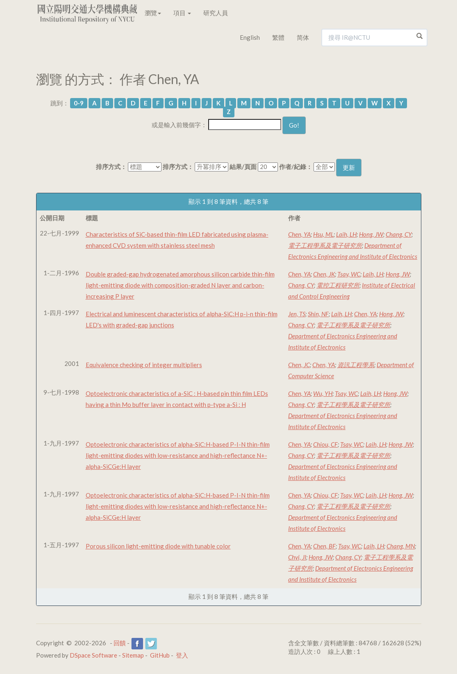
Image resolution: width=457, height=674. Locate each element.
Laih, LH (346, 234)
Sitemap (133, 655)
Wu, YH (322, 393)
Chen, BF (324, 546)
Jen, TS (296, 314)
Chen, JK (324, 274)
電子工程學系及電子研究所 (325, 245)
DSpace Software (93, 655)
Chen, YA (299, 234)
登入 (182, 655)
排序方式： (111, 166)
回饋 (120, 643)
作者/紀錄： (295, 166)
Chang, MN (401, 546)
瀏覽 (153, 12)
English (250, 37)
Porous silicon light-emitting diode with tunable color (158, 546)
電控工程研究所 (337, 285)
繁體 (278, 37)
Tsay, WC (348, 274)
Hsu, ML (323, 234)
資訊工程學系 (355, 364)
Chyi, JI (297, 557)
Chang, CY (399, 234)
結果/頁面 (243, 166)
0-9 (79, 103)
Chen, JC (299, 364)
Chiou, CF (325, 444)
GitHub (160, 655)
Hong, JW (371, 234)
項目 (182, 12)
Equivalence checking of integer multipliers (144, 364)
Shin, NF (318, 314)
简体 (303, 37)
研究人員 (215, 12)
